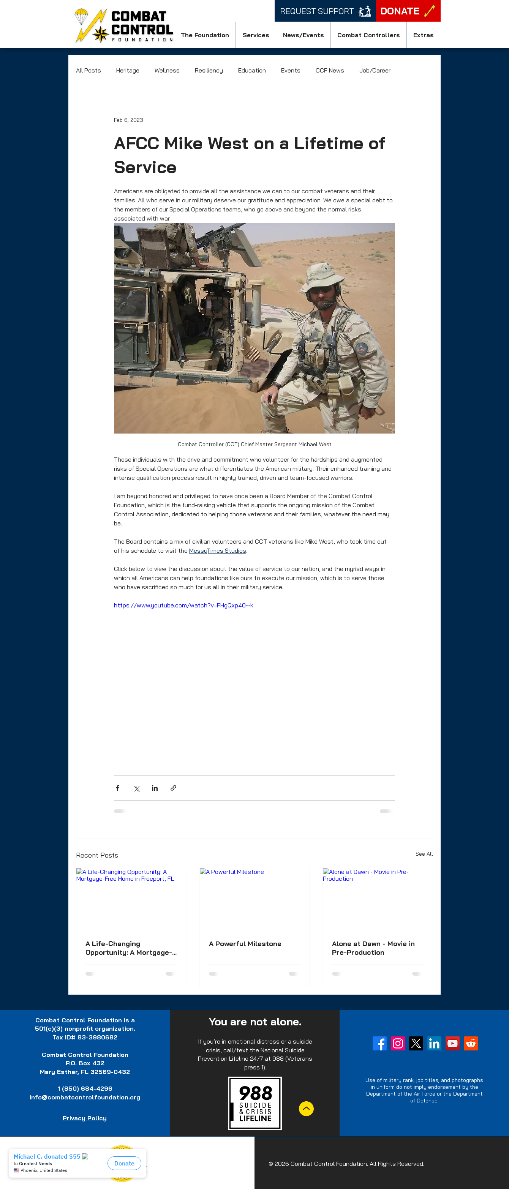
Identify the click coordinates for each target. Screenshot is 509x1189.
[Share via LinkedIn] (154, 788)
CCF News (330, 70)
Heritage (127, 70)
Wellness (167, 70)
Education (252, 70)
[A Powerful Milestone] (255, 899)
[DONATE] (408, 11)
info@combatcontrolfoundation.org (85, 1097)
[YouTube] (453, 1043)
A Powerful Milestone (245, 943)
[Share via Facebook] (117, 788)
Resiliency (209, 70)
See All (424, 853)
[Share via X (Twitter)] (136, 788)
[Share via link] (173, 788)
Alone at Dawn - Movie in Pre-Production (373, 948)
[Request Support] (325, 11)
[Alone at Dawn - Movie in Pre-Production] (378, 899)
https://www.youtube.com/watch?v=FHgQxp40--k (183, 605)
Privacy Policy (85, 1118)
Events (290, 70)
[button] (205, 35)
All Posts (88, 70)
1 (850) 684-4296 (85, 1088)
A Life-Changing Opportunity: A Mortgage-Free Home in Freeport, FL (129, 948)
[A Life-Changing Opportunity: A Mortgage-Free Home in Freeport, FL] (131, 899)
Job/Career (374, 70)
